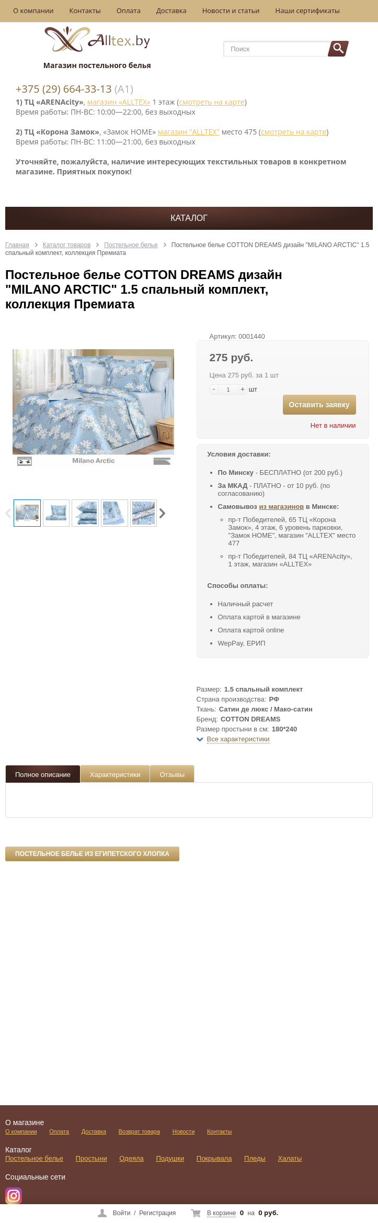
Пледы (255, 1158)
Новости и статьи (231, 10)
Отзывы (172, 775)
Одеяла (131, 1158)
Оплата (129, 10)
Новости (184, 1131)
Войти (122, 1213)
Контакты (85, 10)
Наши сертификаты (308, 10)
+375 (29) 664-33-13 (64, 89)
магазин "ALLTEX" (189, 132)
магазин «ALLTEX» (119, 102)
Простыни (91, 1158)
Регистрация (157, 1213)
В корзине (221, 1213)
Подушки (170, 1158)
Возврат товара (139, 1131)
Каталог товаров (67, 245)
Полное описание (43, 775)
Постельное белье (130, 245)
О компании (33, 10)
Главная (17, 245)
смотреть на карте (211, 102)
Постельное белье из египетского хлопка (92, 854)
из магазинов (281, 506)
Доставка (171, 10)
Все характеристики (238, 739)
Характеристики (115, 775)
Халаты (290, 1158)
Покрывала (214, 1158)
